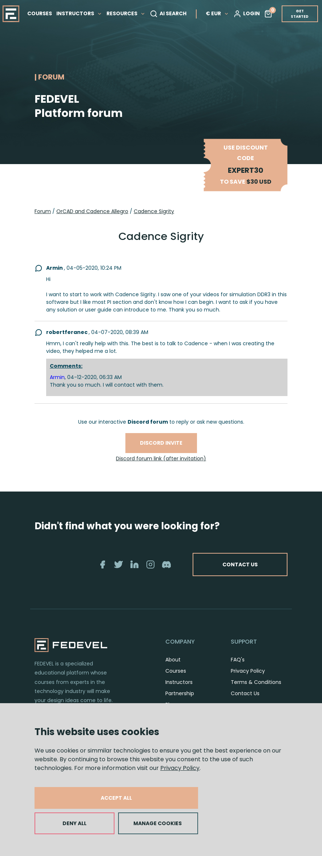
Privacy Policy (180, 768)
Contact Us (245, 693)
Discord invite (161, 443)
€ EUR (217, 13)
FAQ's (238, 659)
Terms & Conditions (256, 682)
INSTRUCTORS (79, 13)
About (173, 659)
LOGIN (246, 14)
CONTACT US (240, 564)
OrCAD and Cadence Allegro (92, 211)
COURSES (39, 13)
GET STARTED (300, 13)
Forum (43, 211)
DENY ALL (74, 823)
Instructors (179, 682)
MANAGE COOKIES (157, 823)
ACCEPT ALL (116, 798)
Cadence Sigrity (154, 211)
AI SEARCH (168, 14)
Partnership (179, 693)
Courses (175, 670)
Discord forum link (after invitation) (161, 458)
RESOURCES (125, 13)
